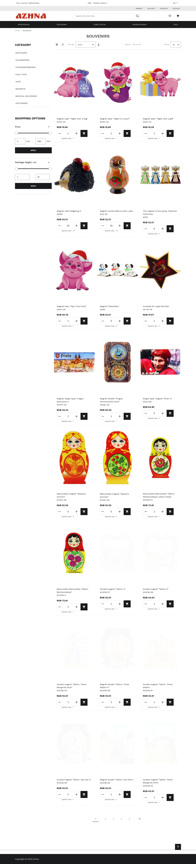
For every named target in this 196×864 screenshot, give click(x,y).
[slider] (16, 133)
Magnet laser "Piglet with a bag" (72, 119)
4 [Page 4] (121, 819)
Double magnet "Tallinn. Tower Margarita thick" (72, 686)
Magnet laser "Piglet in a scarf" (115, 119)
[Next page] (139, 819)
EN (175, 3)
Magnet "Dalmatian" (109, 306)
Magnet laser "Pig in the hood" (71, 306)
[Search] (137, 16)
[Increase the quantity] (77, 133)
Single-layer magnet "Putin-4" (157, 398)
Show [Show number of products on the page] (166, 44)
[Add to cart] (84, 133)
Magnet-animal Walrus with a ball (116, 211)
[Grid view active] (57, 45)
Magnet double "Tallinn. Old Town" (116, 779)
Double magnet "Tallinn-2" (155, 589)
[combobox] (107, 16)
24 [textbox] (174, 45)
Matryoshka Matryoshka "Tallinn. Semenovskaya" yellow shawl (159, 495)
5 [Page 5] (129, 819)
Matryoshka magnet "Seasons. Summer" (114, 495)
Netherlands (34, 3)
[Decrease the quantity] (60, 133)
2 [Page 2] (105, 819)
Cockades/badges (26, 67)
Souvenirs (61, 25)
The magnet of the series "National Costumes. (160, 212)
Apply (33, 150)
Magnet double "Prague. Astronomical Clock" (111, 400)
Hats (18, 81)
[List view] (63, 45)
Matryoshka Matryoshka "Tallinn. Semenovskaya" (73, 590)
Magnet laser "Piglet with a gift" (158, 119)
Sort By (71, 44)
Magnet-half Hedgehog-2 (69, 211)
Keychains (21, 53)
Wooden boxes (139, 25)
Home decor (99, 25)
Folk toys (21, 74)
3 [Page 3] (113, 819)
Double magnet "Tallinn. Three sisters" (157, 686)
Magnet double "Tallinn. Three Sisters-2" (114, 686)
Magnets (20, 89)
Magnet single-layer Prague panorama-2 (70, 400)
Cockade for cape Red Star (156, 306)
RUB (98, 3)
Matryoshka (24, 25)
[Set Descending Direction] (99, 45)
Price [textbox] (80, 45)
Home (17, 31)
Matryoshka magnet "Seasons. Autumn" (71, 495)
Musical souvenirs (26, 96)
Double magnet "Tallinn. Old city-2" (74, 779)
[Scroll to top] (178, 847)
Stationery (22, 103)
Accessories (22, 60)
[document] (33, 74)
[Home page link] (31, 16)
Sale (176, 25)
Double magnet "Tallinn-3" (113, 589)
